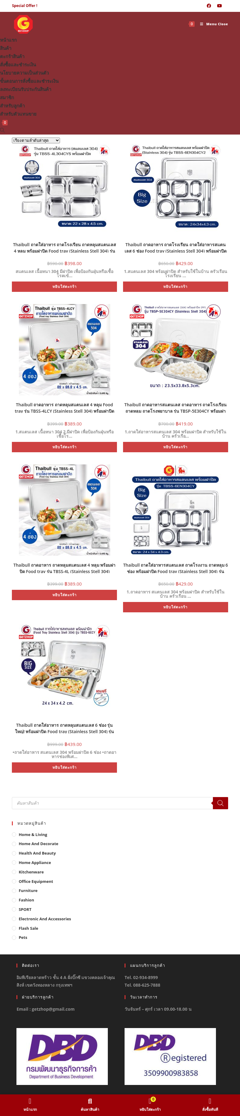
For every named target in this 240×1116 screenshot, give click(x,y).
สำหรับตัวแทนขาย (18, 114)
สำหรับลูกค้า (12, 106)
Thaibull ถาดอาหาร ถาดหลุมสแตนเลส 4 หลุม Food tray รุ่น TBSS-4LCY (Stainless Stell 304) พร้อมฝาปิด (64, 407)
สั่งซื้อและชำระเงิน (18, 64)
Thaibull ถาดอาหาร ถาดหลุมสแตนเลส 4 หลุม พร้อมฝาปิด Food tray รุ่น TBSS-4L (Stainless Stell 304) (64, 567)
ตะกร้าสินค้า (12, 56)
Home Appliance (35, 862)
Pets (23, 937)
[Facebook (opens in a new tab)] (209, 6)
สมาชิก (7, 97)
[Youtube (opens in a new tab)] (219, 6)
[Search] (220, 803)
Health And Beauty (37, 853)
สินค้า (5, 48)
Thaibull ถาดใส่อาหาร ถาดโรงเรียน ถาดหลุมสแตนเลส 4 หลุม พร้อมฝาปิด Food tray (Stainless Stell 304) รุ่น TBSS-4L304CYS (64, 247)
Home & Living (33, 834)
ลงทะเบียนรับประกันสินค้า (25, 89)
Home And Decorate (38, 843)
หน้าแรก (8, 40)
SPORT (25, 909)
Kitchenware (31, 872)
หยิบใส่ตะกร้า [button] (64, 286)
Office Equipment (36, 881)
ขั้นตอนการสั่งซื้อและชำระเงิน (29, 81)
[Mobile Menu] (212, 24)
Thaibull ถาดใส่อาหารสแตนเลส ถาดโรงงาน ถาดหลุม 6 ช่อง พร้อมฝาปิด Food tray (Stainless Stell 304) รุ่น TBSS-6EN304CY (175, 567)
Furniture (28, 890)
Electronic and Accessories (45, 919)
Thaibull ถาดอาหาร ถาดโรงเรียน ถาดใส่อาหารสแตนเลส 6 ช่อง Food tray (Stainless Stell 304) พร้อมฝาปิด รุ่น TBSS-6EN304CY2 (176, 247)
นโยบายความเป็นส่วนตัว (24, 73)
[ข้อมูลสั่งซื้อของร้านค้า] (36, 140)
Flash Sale (28, 928)
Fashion (26, 900)
